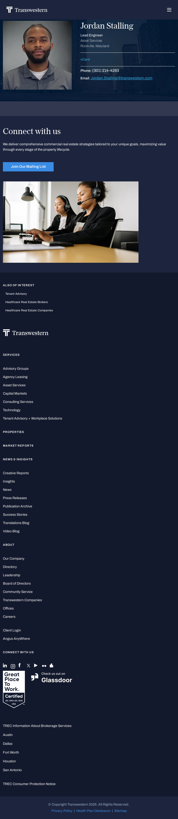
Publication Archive (17, 506)
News (7, 490)
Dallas (7, 744)
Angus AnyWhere (16, 638)
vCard (85, 59)
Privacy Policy (61, 811)
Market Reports (18, 445)
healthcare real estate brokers (26, 302)
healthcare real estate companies (29, 310)
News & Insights (18, 459)
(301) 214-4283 (105, 70)
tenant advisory (16, 293)
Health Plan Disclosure (93, 811)
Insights (9, 481)
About (8, 544)
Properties (13, 432)
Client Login (12, 630)
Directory (10, 567)
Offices (8, 608)
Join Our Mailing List (28, 166)
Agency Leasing (15, 377)
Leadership (11, 575)
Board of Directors (17, 583)
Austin (8, 735)
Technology (11, 410)
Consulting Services (18, 402)
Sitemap (120, 811)
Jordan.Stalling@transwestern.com (121, 78)
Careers (9, 617)
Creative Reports (16, 473)
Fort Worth (11, 752)
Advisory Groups (16, 368)
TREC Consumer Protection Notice (29, 784)
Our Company (13, 558)
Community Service (18, 592)
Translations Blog (16, 523)
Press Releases (15, 498)
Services (11, 355)
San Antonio (12, 770)
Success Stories (15, 514)
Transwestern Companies (22, 600)
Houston (9, 761)
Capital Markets (15, 393)
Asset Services (14, 385)
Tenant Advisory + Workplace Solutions (32, 418)
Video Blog (11, 531)
